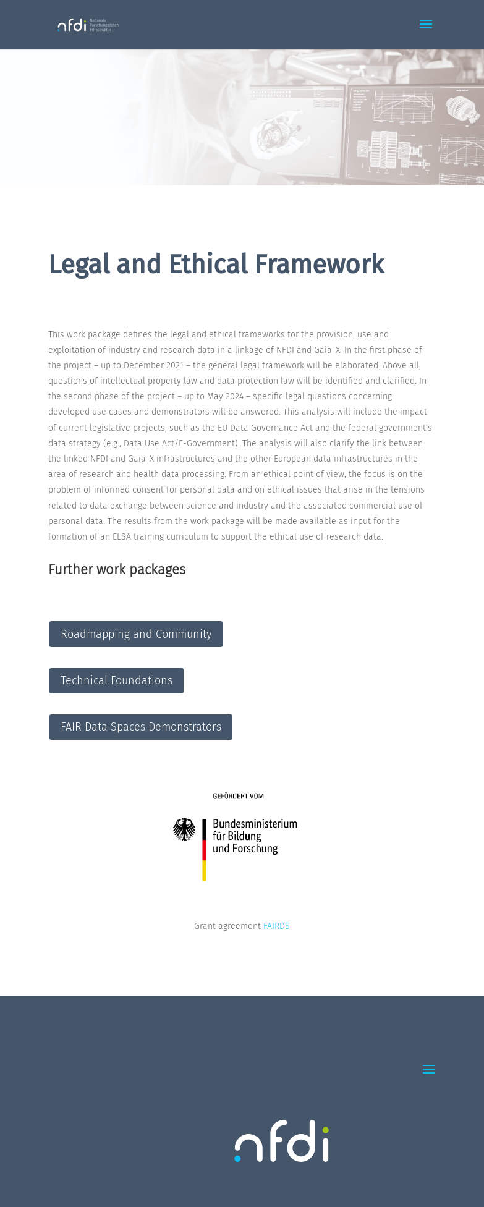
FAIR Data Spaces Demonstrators (141, 727)
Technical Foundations (116, 680)
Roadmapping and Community (136, 634)
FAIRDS (276, 926)
